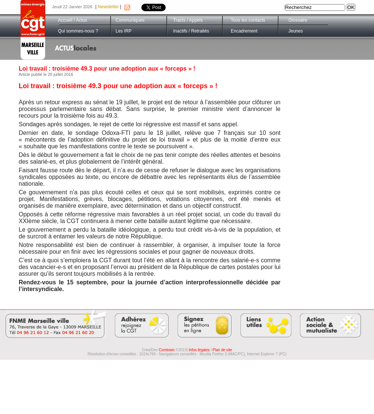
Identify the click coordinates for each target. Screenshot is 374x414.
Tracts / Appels (188, 20)
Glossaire (297, 20)
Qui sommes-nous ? (78, 31)
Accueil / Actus (72, 20)
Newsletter (108, 6)
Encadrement (244, 31)
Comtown (166, 350)
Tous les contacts (248, 20)
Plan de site (222, 350)
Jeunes (295, 31)
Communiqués (130, 20)
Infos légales (198, 350)
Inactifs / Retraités (191, 31)
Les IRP (124, 31)
